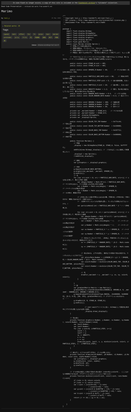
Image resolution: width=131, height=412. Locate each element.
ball (14, 34)
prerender (7, 38)
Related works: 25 (12, 26)
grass (41, 34)
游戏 (44, 38)
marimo (55, 34)
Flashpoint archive (86, 3)
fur (29, 34)
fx (34, 34)
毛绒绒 (37, 38)
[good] (6, 34)
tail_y (7, 18)
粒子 (50, 38)
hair (48, 34)
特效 (56, 38)
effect (21, 34)
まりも (17, 38)
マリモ (25, 38)
